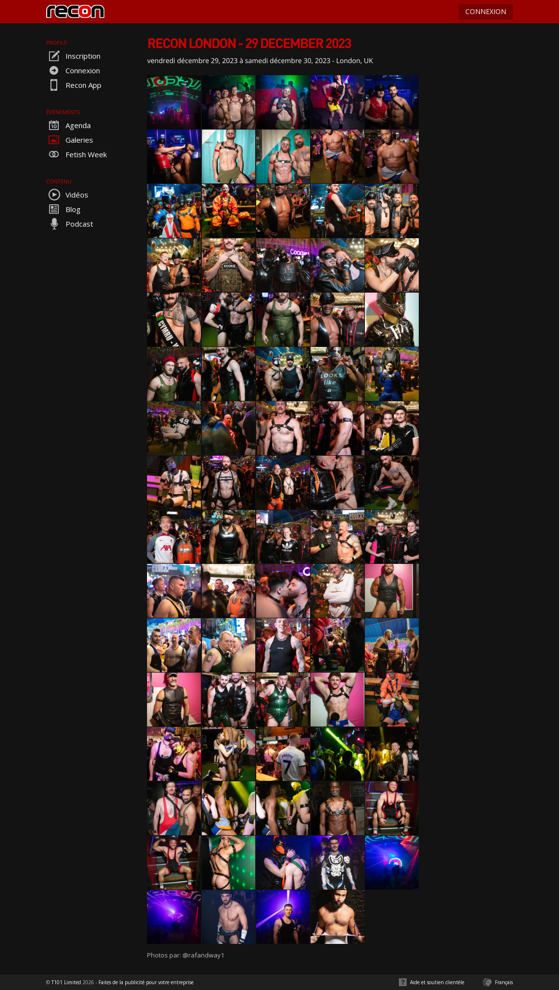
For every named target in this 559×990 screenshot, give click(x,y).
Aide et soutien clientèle (437, 982)
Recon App (73, 85)
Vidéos (67, 194)
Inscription (73, 56)
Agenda (68, 125)
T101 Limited (66, 982)
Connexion (73, 70)
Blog (63, 209)
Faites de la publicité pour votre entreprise (146, 982)
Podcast (69, 223)
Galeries (69, 139)
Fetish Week (76, 154)
